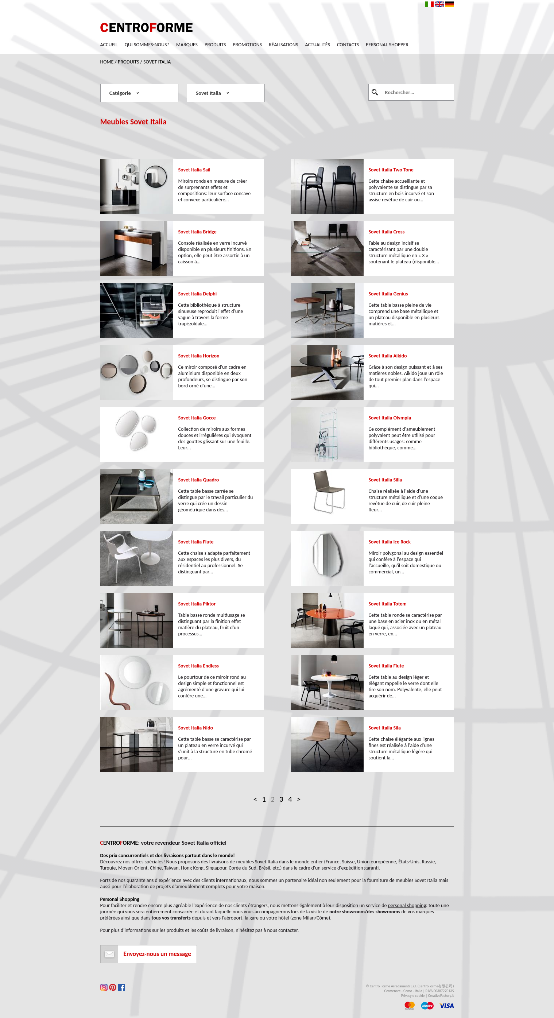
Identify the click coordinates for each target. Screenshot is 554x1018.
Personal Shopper (387, 45)
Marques (187, 45)
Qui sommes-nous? (147, 45)
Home (107, 62)
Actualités (317, 45)
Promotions (247, 45)
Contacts (348, 45)
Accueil (109, 45)
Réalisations (283, 45)
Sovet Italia (157, 62)
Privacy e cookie (413, 995)
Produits (215, 45)
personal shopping (407, 905)
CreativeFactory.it (441, 995)
